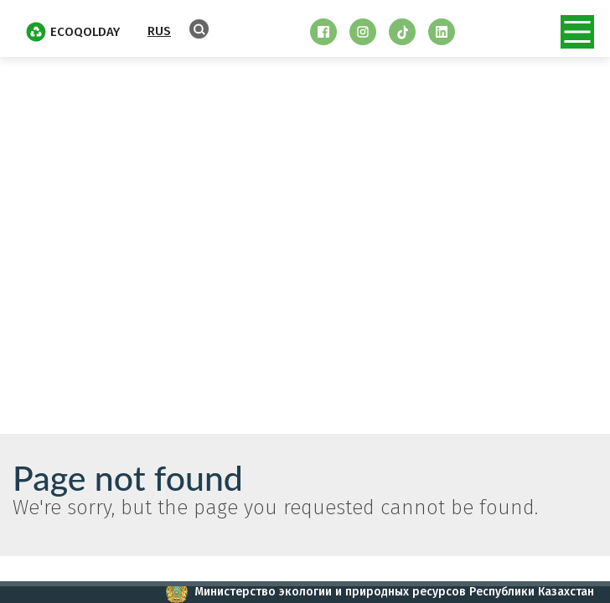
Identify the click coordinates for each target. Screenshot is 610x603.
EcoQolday (73, 32)
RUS (159, 31)
